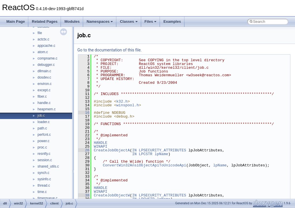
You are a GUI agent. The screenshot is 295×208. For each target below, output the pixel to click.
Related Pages (44, 21)
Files (151, 21)
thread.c (44, 185)
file (40, 33)
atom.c (43, 52)
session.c (45, 160)
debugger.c (46, 65)
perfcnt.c (44, 135)
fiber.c (42, 96)
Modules (72, 21)
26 (83, 150)
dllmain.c (44, 71)
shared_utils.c (48, 166)
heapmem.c (47, 109)
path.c (42, 128)
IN (134, 150)
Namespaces (100, 21)
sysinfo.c (44, 179)
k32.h (122, 101)
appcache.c (46, 46)
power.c (43, 141)
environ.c (45, 84)
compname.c (47, 58)
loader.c (44, 122)
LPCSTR (145, 154)
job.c (41, 116)
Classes (128, 21)
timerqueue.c (47, 198)
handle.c (44, 103)
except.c (44, 90)
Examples (172, 21)
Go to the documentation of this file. (109, 50)
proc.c (42, 147)
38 (83, 195)
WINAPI (100, 146)
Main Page (15, 21)
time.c (42, 192)
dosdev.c (44, 77)
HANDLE (100, 142)
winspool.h (127, 105)
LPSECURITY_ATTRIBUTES (162, 150)
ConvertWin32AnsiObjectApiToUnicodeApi (144, 165)
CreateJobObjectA (112, 150)
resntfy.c (44, 154)
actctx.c (43, 39)
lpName (161, 154)
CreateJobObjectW (112, 195)
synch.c (43, 173)
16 (83, 112)
